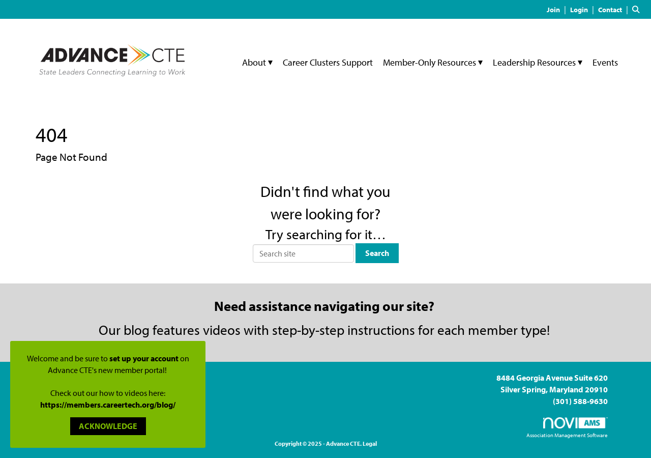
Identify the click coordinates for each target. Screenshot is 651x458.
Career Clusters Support (328, 62)
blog (137, 329)
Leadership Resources (535, 62)
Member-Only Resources (430, 62)
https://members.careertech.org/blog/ (107, 404)
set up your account (144, 358)
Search (377, 253)
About (255, 62)
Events (605, 62)
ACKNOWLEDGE (108, 426)
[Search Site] (637, 9)
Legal (370, 443)
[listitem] (558, 9)
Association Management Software (567, 428)
